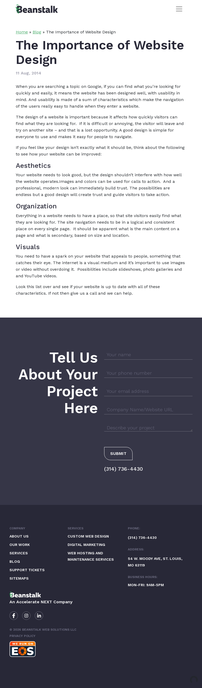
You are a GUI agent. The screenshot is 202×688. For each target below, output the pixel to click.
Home (22, 31)
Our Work (19, 545)
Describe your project (131, 427)
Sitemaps (19, 578)
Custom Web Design (88, 536)
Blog (37, 31)
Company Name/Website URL (140, 409)
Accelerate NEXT (34, 601)
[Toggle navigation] (179, 9)
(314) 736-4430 (123, 469)
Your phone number (129, 373)
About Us (19, 536)
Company (17, 528)
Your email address (128, 391)
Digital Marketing (86, 545)
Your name (119, 354)
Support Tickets (27, 570)
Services (18, 553)
